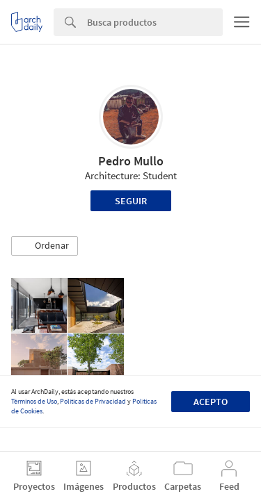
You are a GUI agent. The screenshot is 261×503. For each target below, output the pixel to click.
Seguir (131, 201)
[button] (44, 246)
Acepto (210, 401)
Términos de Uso (34, 401)
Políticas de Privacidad (93, 401)
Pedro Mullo (131, 161)
